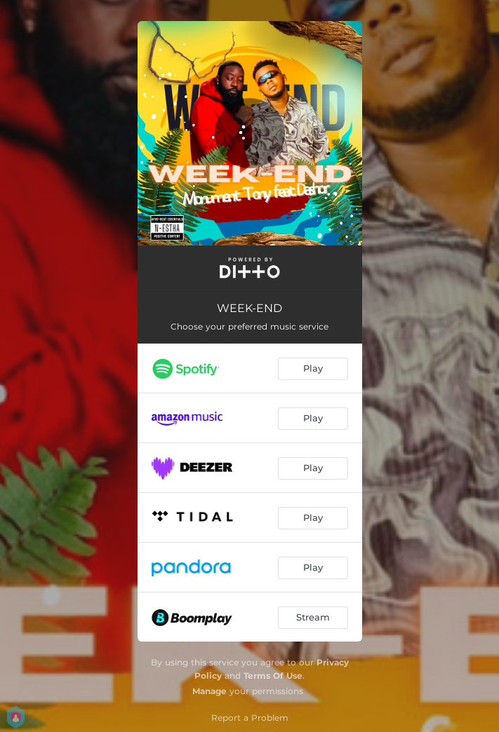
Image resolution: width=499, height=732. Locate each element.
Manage (209, 691)
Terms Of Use (273, 675)
